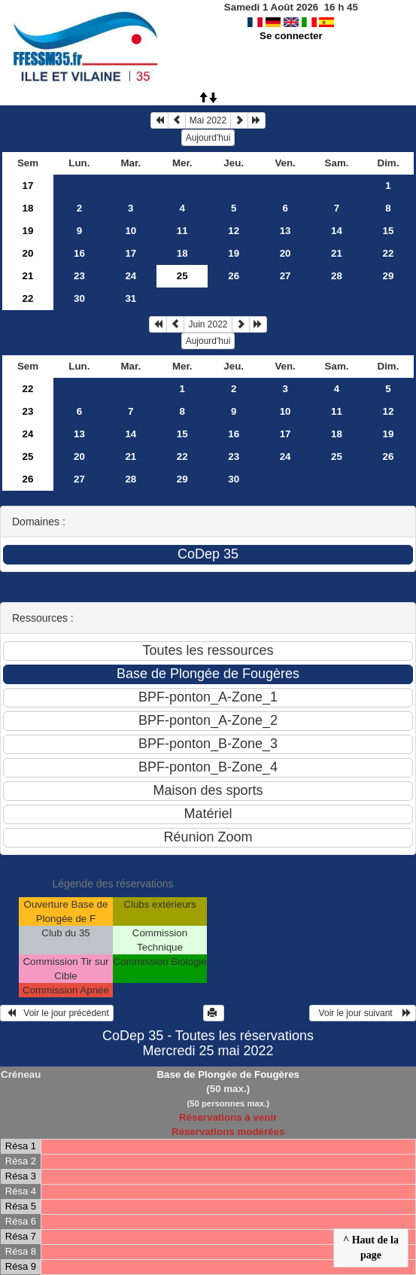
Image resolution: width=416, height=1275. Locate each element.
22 (388, 253)
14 (336, 230)
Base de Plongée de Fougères (227, 1074)
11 (182, 230)
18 (28, 208)
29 (388, 275)
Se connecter (291, 35)
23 (79, 275)
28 (336, 275)
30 (79, 298)
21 (336, 253)
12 (233, 230)
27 (285, 275)
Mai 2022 (208, 120)
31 (130, 298)
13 (285, 230)
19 (28, 230)
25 (28, 456)
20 (28, 253)
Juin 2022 (207, 324)
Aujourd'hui (208, 137)
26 (233, 275)
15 (388, 230)
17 (28, 185)
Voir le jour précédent (57, 1013)
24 (130, 275)
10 (130, 230)
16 (79, 253)
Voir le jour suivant (362, 1013)
